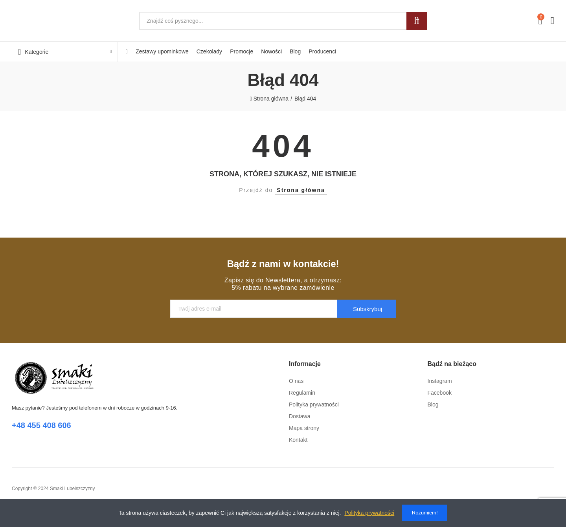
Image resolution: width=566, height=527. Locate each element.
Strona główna (301, 190)
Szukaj (416, 21)
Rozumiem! (425, 513)
